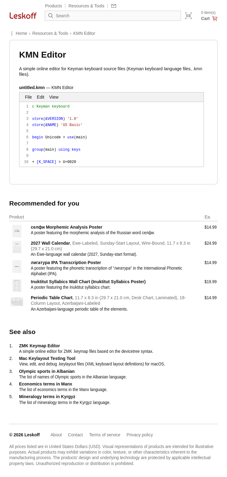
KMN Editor (84, 33)
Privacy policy (140, 434)
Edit (40, 97)
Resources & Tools (50, 33)
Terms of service (104, 434)
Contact (75, 434)
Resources (86, 5)
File (28, 97)
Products (53, 5)
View (54, 97)
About (56, 434)
